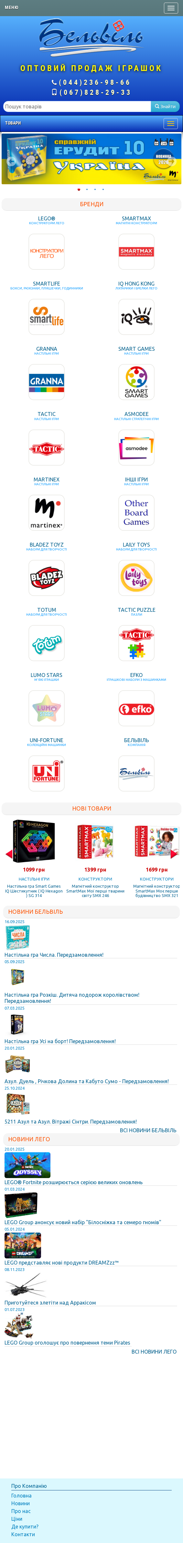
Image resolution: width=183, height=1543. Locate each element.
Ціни (16, 1519)
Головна (21, 1495)
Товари (13, 123)
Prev (11, 161)
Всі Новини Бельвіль (148, 1130)
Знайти (165, 106)
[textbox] (77, 106)
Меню (11, 7)
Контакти (23, 1534)
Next (172, 161)
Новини (20, 1503)
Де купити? (24, 1526)
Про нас (21, 1511)
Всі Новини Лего (154, 1352)
